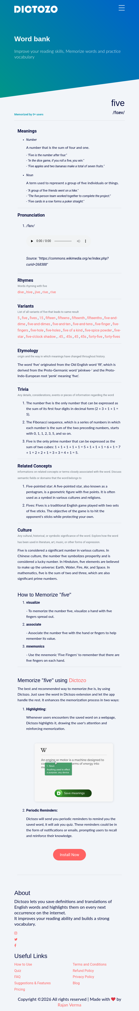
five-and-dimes (39, 324)
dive (21, 292)
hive (29, 292)
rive (45, 292)
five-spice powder (98, 330)
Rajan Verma (69, 1004)
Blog (76, 983)
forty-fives (112, 337)
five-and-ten (62, 324)
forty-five (95, 337)
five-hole (37, 330)
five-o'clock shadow (41, 337)
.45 (60, 337)
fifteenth (78, 318)
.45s (68, 337)
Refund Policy (83, 971)
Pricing (19, 989)
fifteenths (94, 318)
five (24, 318)
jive (37, 292)
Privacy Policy (83, 977)
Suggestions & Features (32, 983)
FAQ (17, 977)
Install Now (69, 854)
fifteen (50, 318)
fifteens (64, 318)
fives (33, 318)
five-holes (53, 330)
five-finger (102, 324)
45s (83, 337)
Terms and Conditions (90, 964)
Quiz (17, 971)
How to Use (23, 964)
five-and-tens (83, 324)
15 (41, 318)
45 (76, 337)
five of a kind (72, 330)
